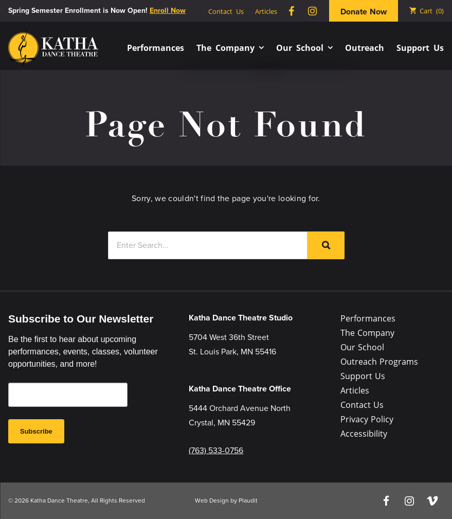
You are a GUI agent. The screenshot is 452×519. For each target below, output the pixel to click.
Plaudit (248, 500)
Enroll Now (168, 10)
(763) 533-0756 (216, 450)
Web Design (212, 500)
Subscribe (36, 431)
